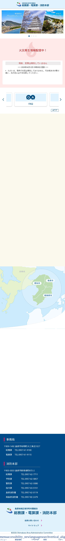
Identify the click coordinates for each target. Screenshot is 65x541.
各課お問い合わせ (32, 521)
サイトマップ (33, 526)
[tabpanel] (29, 99)
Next (61, 99)
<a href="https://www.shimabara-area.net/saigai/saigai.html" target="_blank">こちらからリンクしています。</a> (32, 72)
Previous (4, 99)
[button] (29, 36)
